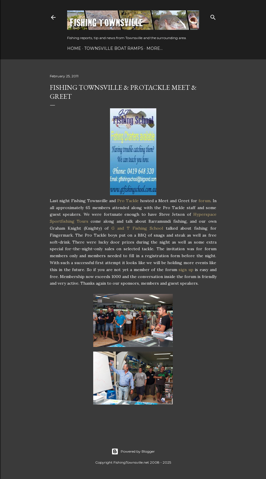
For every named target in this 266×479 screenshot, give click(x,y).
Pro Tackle (128, 200)
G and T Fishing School (137, 228)
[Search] (213, 16)
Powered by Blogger (133, 451)
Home (74, 48)
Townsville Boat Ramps (113, 48)
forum (204, 200)
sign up (186, 269)
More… (154, 48)
